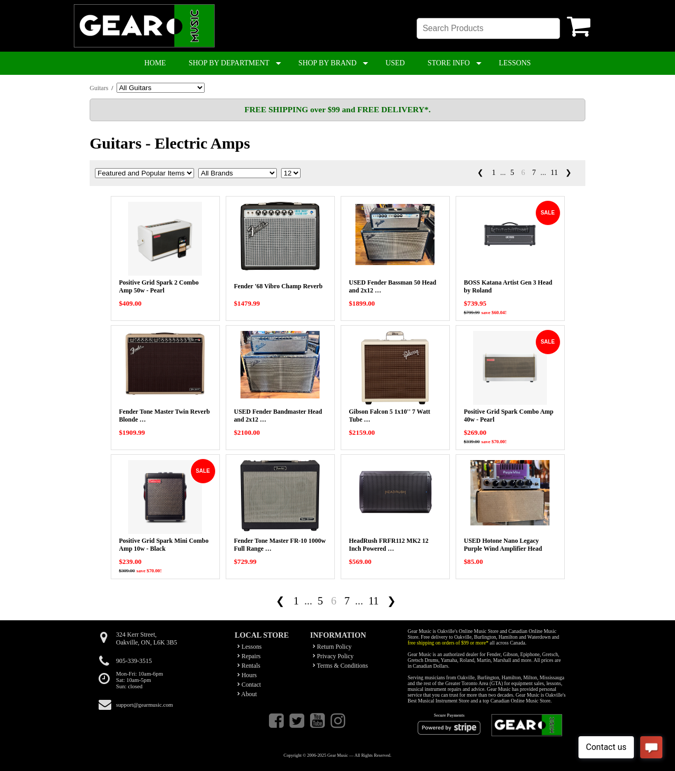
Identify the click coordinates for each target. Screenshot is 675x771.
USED (395, 63)
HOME (155, 63)
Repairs (249, 656)
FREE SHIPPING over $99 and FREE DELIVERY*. (337, 109)
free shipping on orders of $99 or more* (448, 643)
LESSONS (515, 63)
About (247, 694)
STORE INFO (449, 63)
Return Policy (332, 646)
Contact (249, 684)
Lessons (249, 646)
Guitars (99, 88)
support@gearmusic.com (144, 704)
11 (554, 172)
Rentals (249, 665)
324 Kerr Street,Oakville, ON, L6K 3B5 (146, 638)
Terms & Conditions (340, 665)
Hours (247, 675)
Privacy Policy (333, 656)
